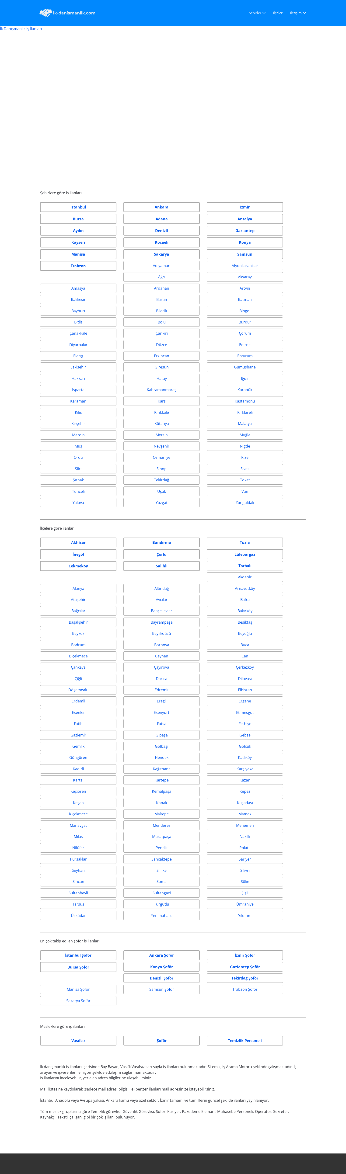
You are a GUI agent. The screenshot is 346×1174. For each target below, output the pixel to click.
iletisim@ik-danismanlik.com (204, 1031)
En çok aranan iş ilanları (61, 1042)
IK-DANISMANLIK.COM (67, 1163)
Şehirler (255, 12)
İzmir (44, 1031)
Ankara (46, 1020)
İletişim (296, 12)
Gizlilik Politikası (259, 997)
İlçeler (278, 12)
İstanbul (47, 1009)
